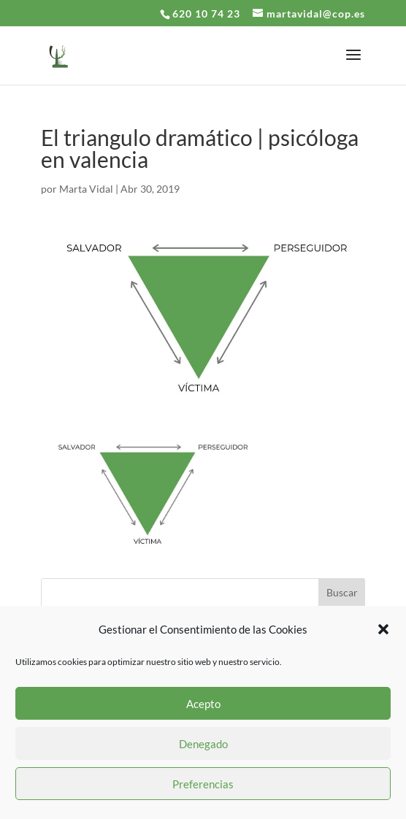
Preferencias (203, 784)
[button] (383, 629)
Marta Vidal (86, 188)
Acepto (203, 703)
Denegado (203, 743)
